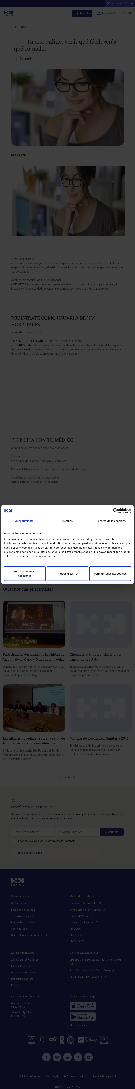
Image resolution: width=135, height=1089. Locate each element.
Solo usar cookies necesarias (25, 573)
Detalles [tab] (67, 520)
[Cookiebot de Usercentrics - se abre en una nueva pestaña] (115, 510)
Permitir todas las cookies (110, 573)
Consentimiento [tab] (23, 520)
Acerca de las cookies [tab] (112, 520)
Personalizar (68, 573)
